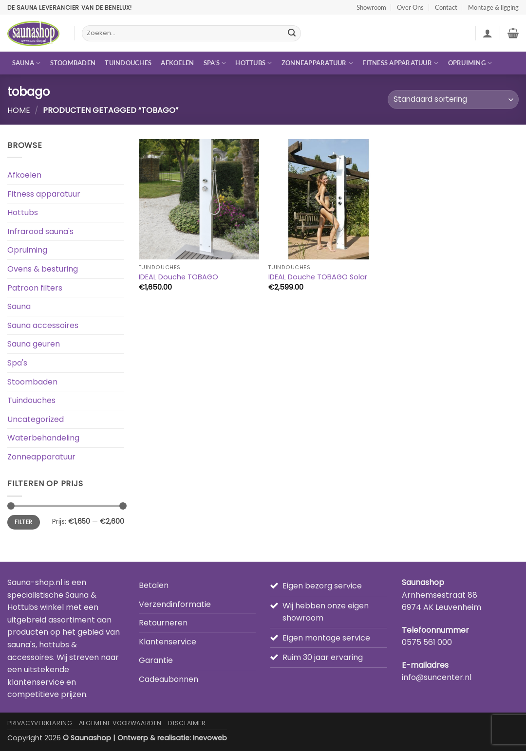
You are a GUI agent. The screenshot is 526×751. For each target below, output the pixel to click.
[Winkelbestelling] (453, 99)
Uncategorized (35, 419)
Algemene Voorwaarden (120, 723)
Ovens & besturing (42, 269)
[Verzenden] (291, 33)
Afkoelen (177, 63)
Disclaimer (187, 723)
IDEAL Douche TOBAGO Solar (317, 277)
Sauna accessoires (42, 325)
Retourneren (163, 622)
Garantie (156, 660)
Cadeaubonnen (168, 679)
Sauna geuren (33, 343)
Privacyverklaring (39, 723)
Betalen (154, 585)
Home (18, 110)
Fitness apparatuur (400, 63)
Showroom (371, 7)
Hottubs (253, 63)
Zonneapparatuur (317, 63)
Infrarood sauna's (40, 231)
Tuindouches (128, 63)
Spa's (17, 362)
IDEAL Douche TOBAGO (178, 277)
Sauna (26, 63)
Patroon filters (34, 287)
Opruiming (470, 63)
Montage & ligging (493, 7)
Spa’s (215, 63)
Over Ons (410, 7)
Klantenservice (167, 641)
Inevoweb (210, 738)
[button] (487, 33)
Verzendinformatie (175, 604)
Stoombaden (73, 63)
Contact (446, 7)
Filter (23, 522)
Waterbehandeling (43, 437)
